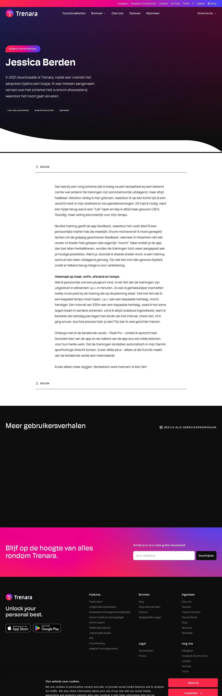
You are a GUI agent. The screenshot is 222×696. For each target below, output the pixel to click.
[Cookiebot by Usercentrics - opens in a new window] (22, 689)
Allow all (193, 663)
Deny (193, 683)
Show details (53, 689)
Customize (193, 673)
